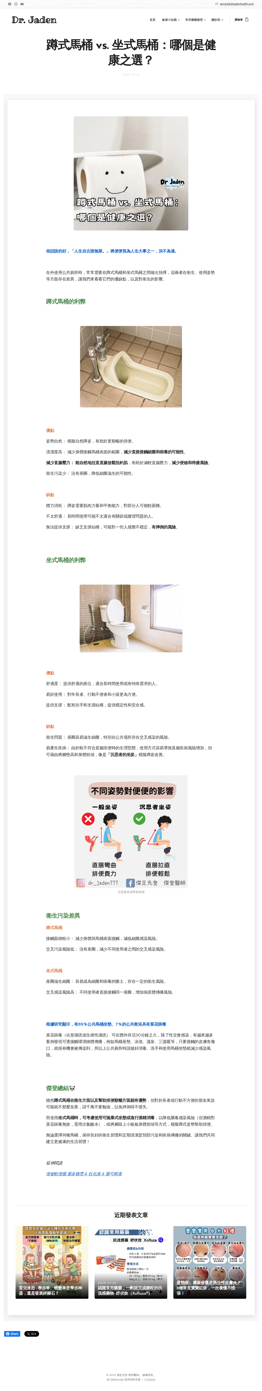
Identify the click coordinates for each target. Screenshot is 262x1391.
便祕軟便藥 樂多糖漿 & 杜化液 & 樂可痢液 (84, 1173)
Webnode (117, 1379)
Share (12, 1333)
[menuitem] (156, 20)
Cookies (150, 1379)
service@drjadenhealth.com (237, 4)
